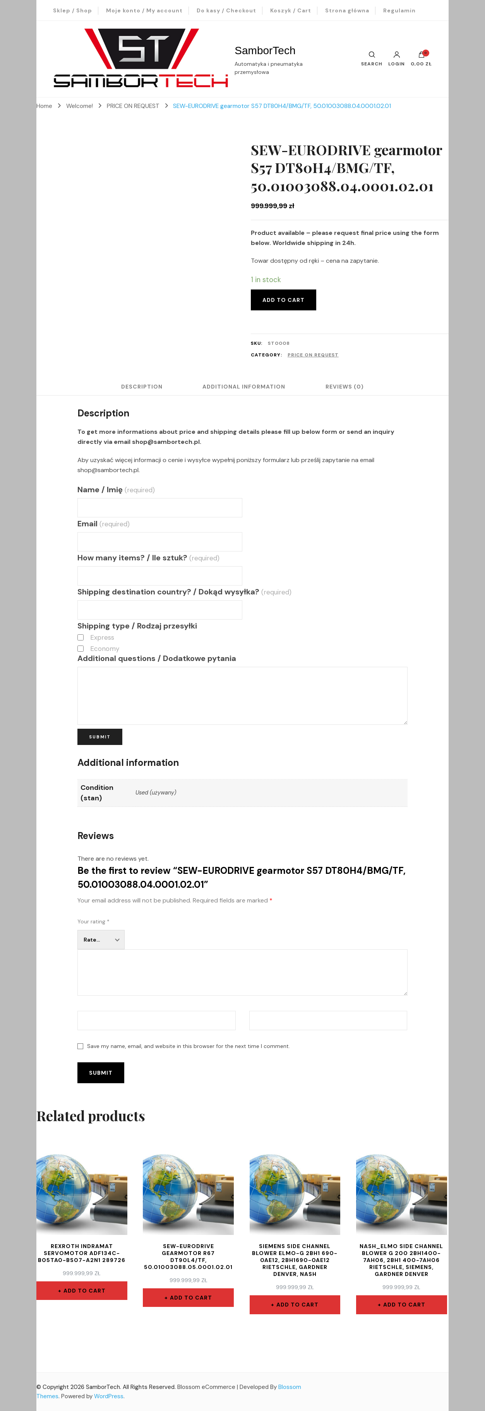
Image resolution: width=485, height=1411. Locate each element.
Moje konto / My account (144, 10)
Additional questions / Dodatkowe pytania (156, 658)
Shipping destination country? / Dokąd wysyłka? (184, 592)
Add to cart (283, 299)
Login (396, 58)
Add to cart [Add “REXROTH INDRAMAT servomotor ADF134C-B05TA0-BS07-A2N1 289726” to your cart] (84, 1290)
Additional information (243, 386)
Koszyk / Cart (290, 10)
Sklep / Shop (72, 10)
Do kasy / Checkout (226, 10)
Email (103, 524)
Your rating (93, 921)
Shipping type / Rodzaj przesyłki (137, 626)
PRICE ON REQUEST (313, 355)
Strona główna (347, 10)
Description (141, 386)
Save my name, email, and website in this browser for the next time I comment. (188, 1046)
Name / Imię (115, 490)
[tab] (141, 386)
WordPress (108, 1396)
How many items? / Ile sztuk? (148, 558)
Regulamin (399, 10)
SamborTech (265, 51)
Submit (100, 737)
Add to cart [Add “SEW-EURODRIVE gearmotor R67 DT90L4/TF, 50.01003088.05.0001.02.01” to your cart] (191, 1297)
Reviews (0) (345, 386)
